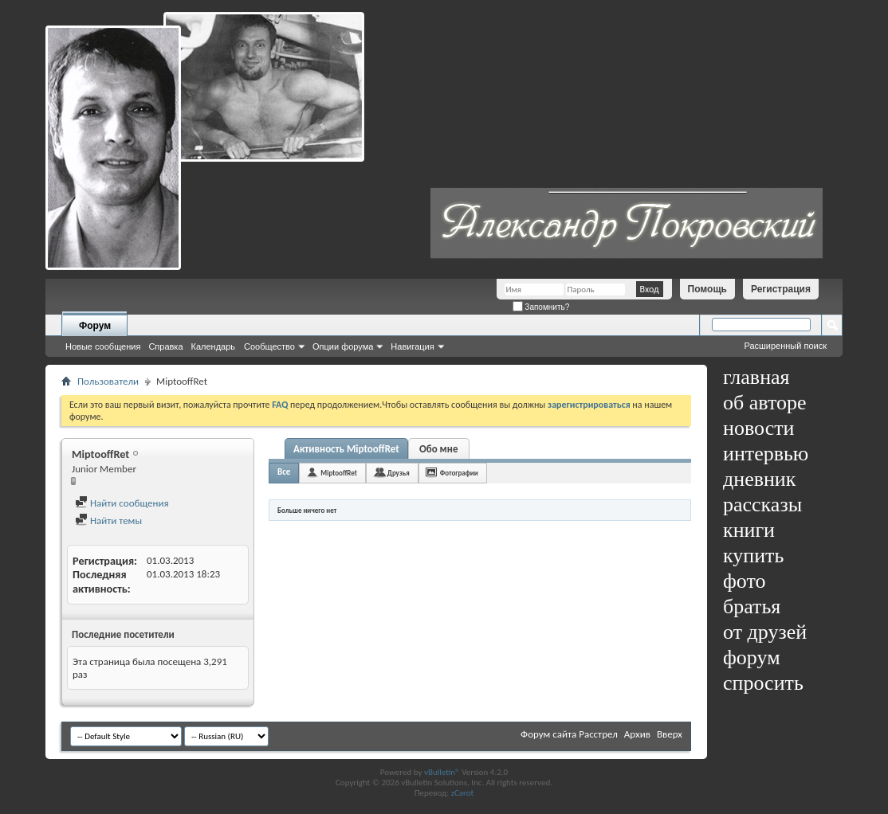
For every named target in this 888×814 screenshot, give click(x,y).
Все (283, 472)
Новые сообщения (102, 346)
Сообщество (269, 346)
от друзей (765, 632)
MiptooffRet (338, 472)
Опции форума (342, 346)
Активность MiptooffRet (346, 449)
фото (744, 581)
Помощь (707, 289)
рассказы (762, 504)
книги (749, 530)
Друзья (398, 472)
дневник (759, 479)
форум (751, 657)
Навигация (412, 346)
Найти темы (108, 520)
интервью (765, 453)
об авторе (764, 402)
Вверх (669, 734)
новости (758, 428)
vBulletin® (442, 772)
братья (751, 606)
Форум (95, 325)
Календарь (213, 346)
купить (753, 555)
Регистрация (781, 289)
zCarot (462, 793)
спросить (763, 683)
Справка (165, 346)
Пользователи (108, 381)
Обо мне (438, 449)
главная (756, 377)
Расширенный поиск (785, 345)
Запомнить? (541, 307)
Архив (637, 734)
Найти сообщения (122, 503)
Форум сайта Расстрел (569, 734)
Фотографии (459, 472)
